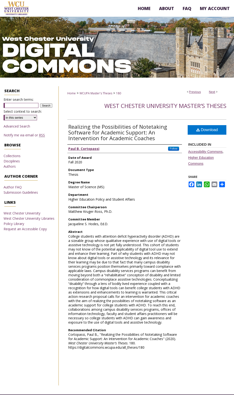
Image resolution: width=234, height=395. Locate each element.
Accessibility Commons (205, 152)
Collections (12, 156)
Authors (10, 166)
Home (71, 93)
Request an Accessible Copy (25, 229)
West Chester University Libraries (29, 218)
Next (212, 92)
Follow (173, 148)
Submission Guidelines (21, 192)
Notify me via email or (24, 135)
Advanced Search (17, 126)
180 (118, 93)
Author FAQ (13, 187)
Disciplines (12, 161)
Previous (195, 92)
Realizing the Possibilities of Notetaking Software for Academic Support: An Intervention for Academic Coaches (117, 132)
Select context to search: (23, 111)
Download (207, 130)
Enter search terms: (19, 99)
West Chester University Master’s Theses (165, 106)
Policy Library (14, 223)
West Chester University (22, 213)
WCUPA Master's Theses (96, 93)
